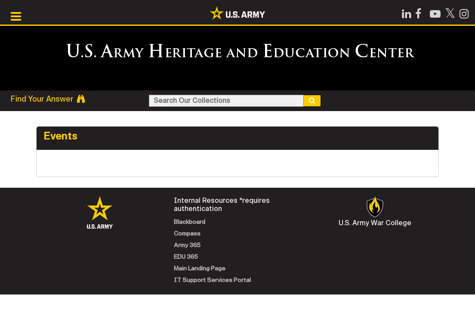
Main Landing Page (199, 268)
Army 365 (187, 245)
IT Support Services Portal (212, 280)
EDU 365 (186, 256)
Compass (187, 233)
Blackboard (189, 222)
